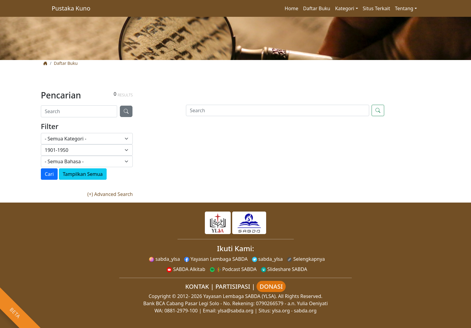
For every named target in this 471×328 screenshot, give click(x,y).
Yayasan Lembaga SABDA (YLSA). (240, 296)
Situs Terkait (376, 8)
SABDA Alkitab (186, 269)
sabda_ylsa (164, 259)
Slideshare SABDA (284, 269)
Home (292, 8)
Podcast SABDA (233, 269)
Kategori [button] (344, 8)
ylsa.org (281, 310)
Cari (49, 174)
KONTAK (197, 286)
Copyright (160, 296)
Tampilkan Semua (83, 174)
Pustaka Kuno (71, 8)
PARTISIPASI (232, 286)
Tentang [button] (404, 8)
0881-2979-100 (181, 310)
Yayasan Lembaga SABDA (216, 259)
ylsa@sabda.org (236, 310)
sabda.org (305, 310)
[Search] (79, 111)
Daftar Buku (316, 8)
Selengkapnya (306, 259)
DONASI (271, 286)
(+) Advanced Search (110, 194)
